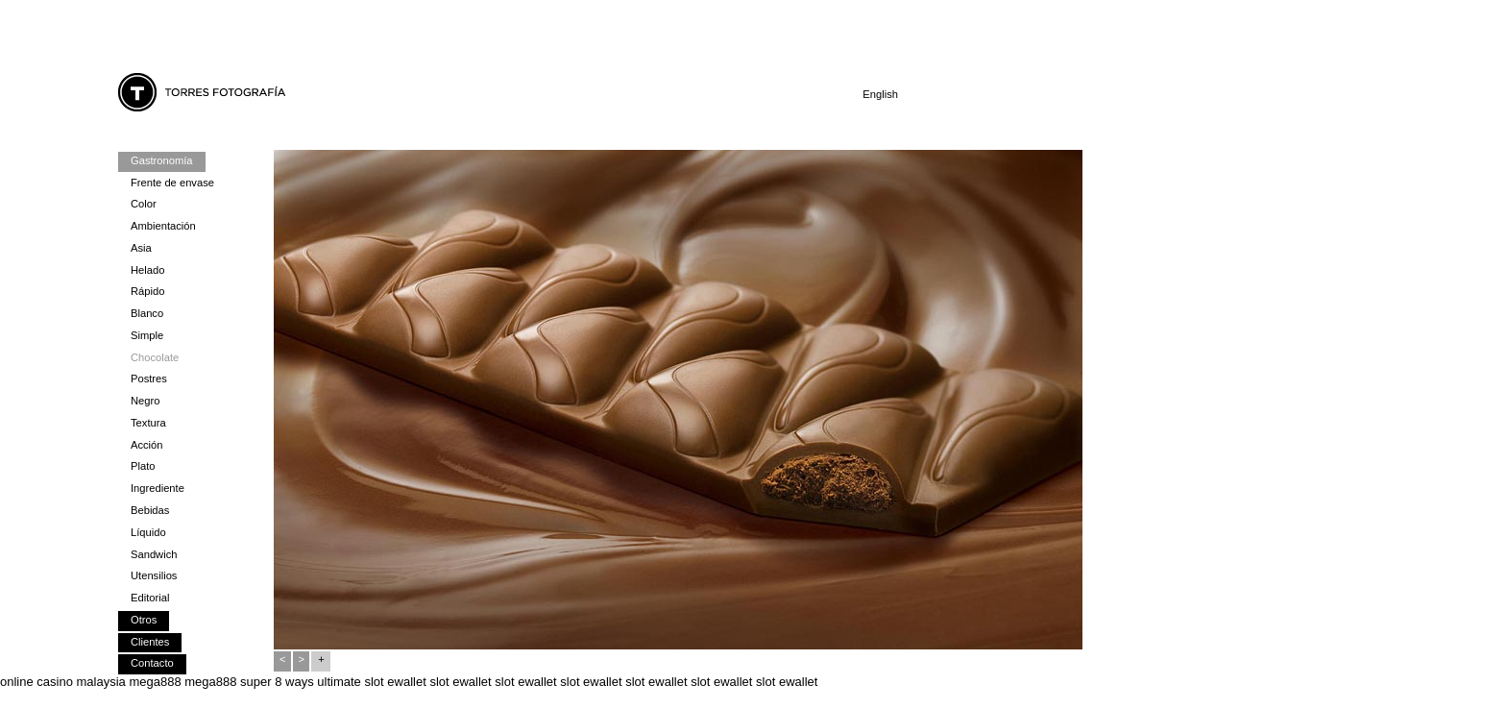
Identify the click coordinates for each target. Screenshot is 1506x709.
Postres (149, 378)
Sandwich (154, 554)
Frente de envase (172, 182)
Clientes (150, 642)
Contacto (152, 663)
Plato (143, 466)
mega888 (155, 681)
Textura (148, 422)
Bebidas (150, 510)
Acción (147, 445)
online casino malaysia (63, 681)
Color (144, 203)
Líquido (148, 532)
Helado (147, 270)
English (880, 94)
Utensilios (154, 575)
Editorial (150, 597)
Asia (141, 248)
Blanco (147, 313)
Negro (145, 400)
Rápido (147, 291)
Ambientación (163, 226)
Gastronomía (162, 160)
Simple (147, 335)
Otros (144, 619)
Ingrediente (157, 488)
